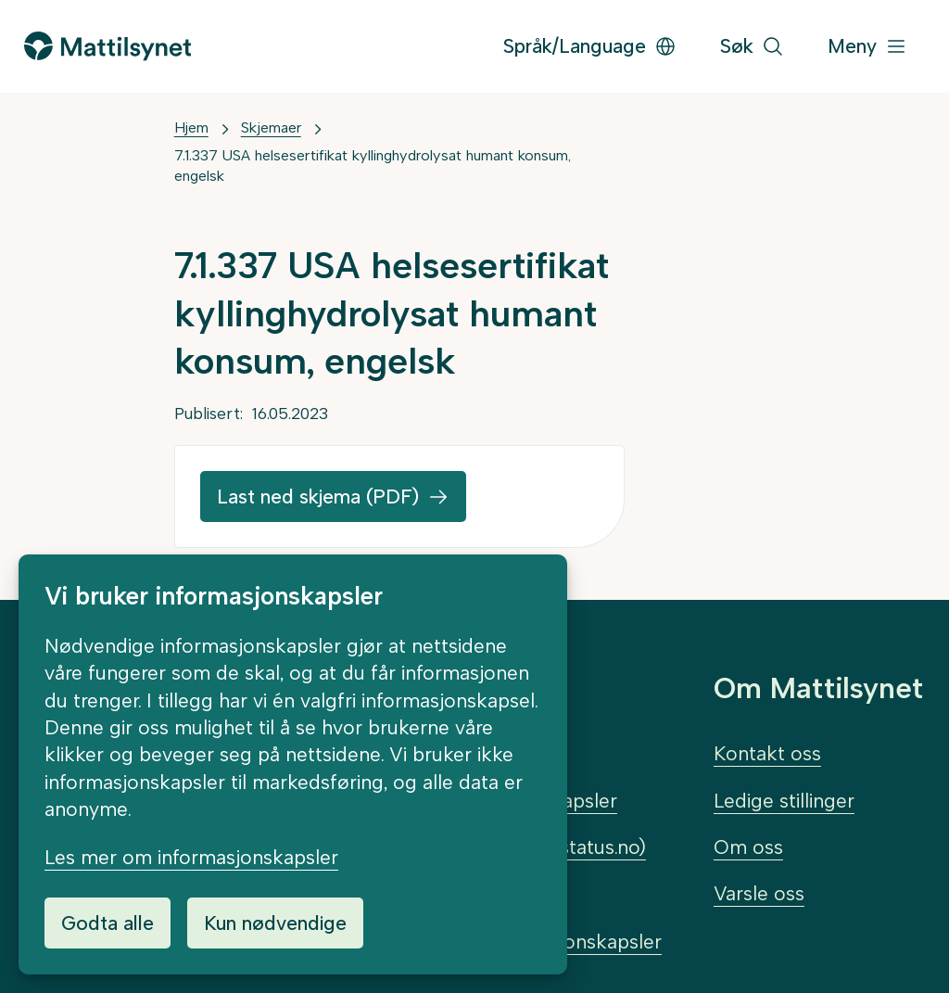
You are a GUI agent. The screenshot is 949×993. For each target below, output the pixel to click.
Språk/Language (590, 45)
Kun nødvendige (275, 923)
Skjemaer (271, 127)
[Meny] (867, 46)
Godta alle (107, 923)
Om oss (748, 847)
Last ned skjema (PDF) (318, 496)
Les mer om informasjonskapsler (191, 857)
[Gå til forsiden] (107, 46)
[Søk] (752, 46)
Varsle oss (759, 893)
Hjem (191, 127)
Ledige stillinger (784, 800)
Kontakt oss (767, 753)
